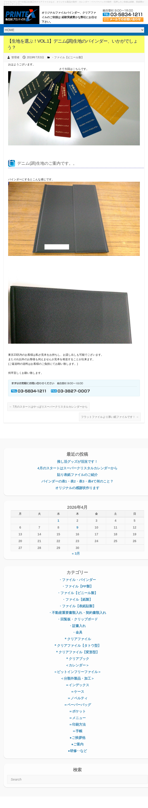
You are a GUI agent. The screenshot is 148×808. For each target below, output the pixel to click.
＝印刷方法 (77, 724)
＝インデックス (77, 685)
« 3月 (76, 553)
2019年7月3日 (35, 57)
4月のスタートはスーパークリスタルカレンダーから (77, 468)
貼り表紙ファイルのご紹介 (77, 475)
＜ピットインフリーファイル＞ (77, 672)
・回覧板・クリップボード (77, 619)
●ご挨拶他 (77, 737)
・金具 (77, 632)
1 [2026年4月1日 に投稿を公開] (58, 520)
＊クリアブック (77, 659)
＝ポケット (77, 711)
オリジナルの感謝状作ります (77, 488)
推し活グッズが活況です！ (77, 461)
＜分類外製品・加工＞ (77, 678)
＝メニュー (77, 718)
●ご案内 (77, 744)
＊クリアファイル (77, 639)
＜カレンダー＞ (77, 665)
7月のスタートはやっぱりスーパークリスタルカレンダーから (48, 406)
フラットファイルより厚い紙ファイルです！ (110, 417)
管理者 (15, 57)
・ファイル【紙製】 (77, 599)
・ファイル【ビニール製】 (67, 57)
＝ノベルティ (77, 698)
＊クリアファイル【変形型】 (77, 652)
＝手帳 (77, 731)
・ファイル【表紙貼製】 (77, 606)
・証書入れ (77, 626)
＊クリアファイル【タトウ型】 (77, 645)
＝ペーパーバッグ (77, 705)
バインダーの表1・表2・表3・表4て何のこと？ (77, 481)
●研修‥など (77, 751)
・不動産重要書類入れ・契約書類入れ (77, 613)
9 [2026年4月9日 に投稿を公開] (77, 527)
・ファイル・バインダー (77, 580)
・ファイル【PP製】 (77, 586)
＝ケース (77, 691)
